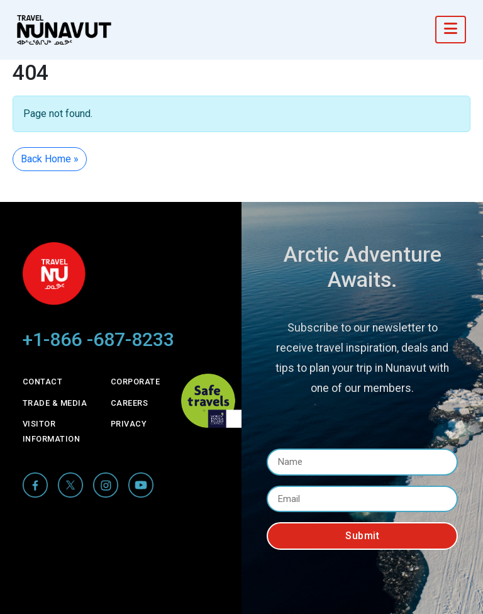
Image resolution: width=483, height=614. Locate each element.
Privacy (129, 423)
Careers (129, 403)
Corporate (135, 381)
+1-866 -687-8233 (98, 339)
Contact (43, 381)
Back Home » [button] (50, 159)
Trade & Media (55, 403)
